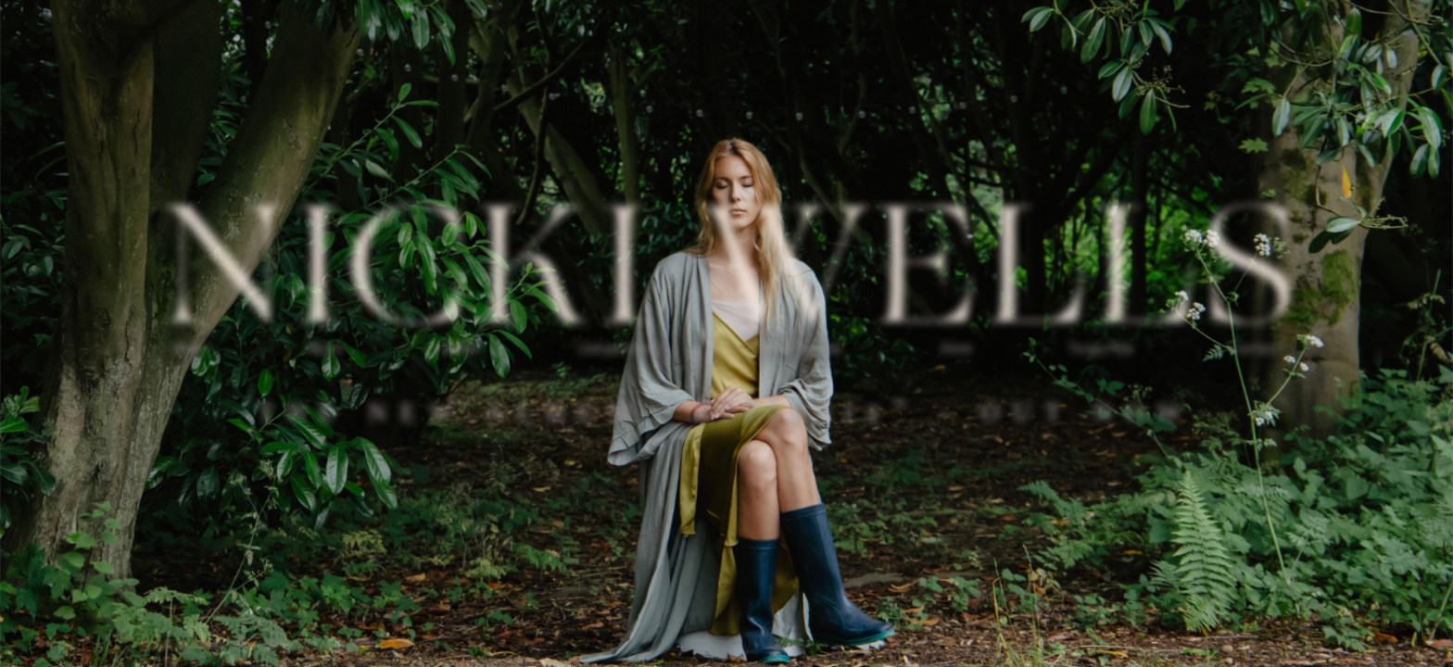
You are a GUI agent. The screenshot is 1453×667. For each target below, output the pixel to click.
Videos (461, 348)
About (192, 348)
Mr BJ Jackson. (347, 645)
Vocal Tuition (802, 348)
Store (956, 348)
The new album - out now (726, 410)
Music (327, 348)
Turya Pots (1100, 348)
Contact (1255, 348)
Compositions (620, 348)
